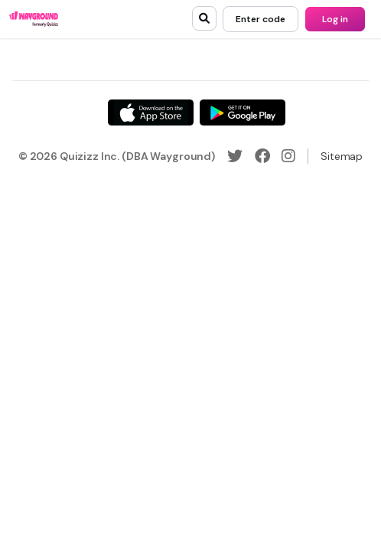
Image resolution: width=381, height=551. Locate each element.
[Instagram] (288, 156)
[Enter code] (260, 19)
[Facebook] (262, 156)
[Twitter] (235, 156)
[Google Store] (242, 112)
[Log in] (335, 19)
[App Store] (151, 112)
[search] (204, 18)
